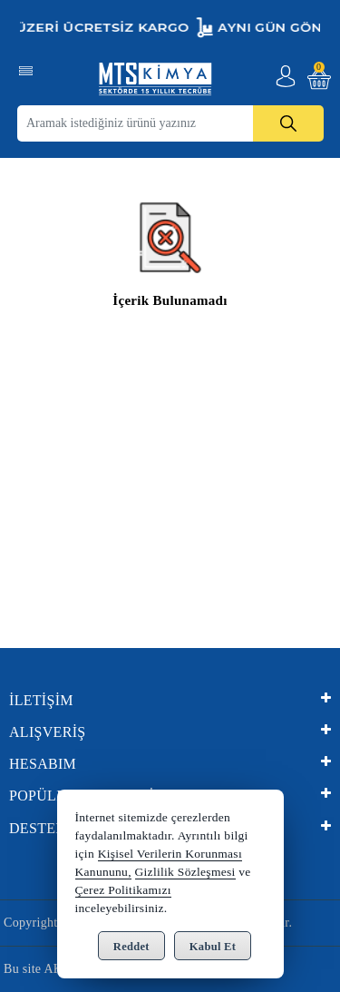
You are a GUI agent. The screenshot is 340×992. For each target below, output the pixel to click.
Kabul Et (212, 946)
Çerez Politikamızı (123, 890)
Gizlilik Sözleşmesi (185, 872)
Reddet (131, 946)
